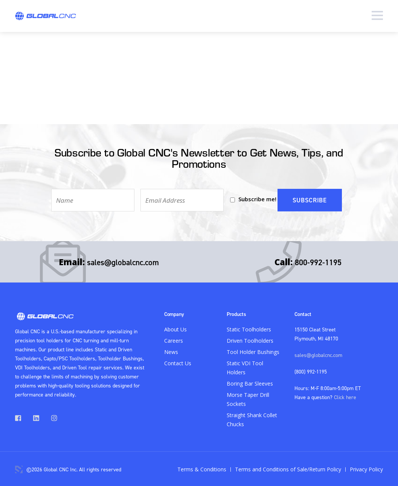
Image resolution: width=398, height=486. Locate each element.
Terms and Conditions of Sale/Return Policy (288, 468)
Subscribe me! (257, 199)
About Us (175, 328)
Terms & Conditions (201, 468)
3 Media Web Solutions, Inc (19, 468)
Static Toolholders (249, 328)
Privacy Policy (366, 468)
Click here (345, 396)
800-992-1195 (318, 261)
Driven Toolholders (250, 339)
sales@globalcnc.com (123, 261)
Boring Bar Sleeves (250, 382)
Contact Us (177, 362)
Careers (173, 339)
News (171, 350)
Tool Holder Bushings (253, 350)
